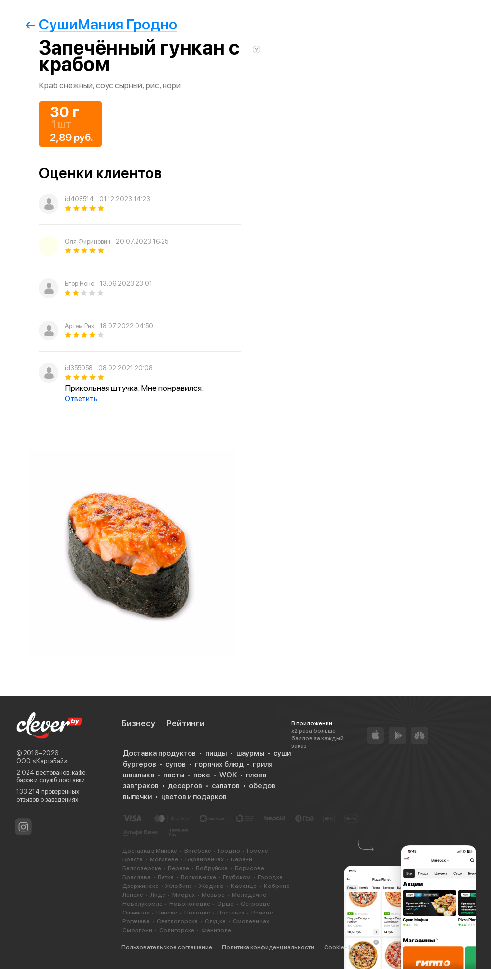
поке (201, 775)
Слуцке (215, 921)
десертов (185, 785)
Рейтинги (185, 723)
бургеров (139, 764)
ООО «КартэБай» (42, 761)
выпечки (137, 796)
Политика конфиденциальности (268, 947)
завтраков (141, 785)
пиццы (216, 753)
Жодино (211, 886)
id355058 (79, 368)
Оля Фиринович (87, 241)
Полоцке (197, 912)
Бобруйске (212, 868)
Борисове (249, 868)
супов (175, 764)
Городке (270, 877)
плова (256, 775)
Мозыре (213, 894)
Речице (262, 912)
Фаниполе (216, 930)
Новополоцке (189, 903)
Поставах (231, 912)
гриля (263, 764)
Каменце (244, 886)
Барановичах (204, 859)
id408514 (79, 199)
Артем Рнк (79, 326)
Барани (241, 859)
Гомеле (257, 850)
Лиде (157, 894)
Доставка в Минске (149, 850)
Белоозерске (141, 868)
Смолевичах (251, 921)
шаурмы (250, 753)
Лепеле (132, 894)
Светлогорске (177, 921)
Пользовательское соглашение (166, 947)
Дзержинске (140, 886)
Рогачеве (136, 921)
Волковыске (198, 877)
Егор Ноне (79, 283)
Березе (178, 868)
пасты (174, 775)
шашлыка (138, 775)
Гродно (229, 850)
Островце (255, 903)
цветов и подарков (194, 796)
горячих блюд (219, 764)
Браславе (136, 877)
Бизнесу (138, 723)
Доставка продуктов (159, 753)
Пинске (166, 912)
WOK (228, 775)
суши (282, 753)
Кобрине (277, 886)
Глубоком (237, 877)
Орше (225, 903)
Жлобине (178, 886)
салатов (226, 785)
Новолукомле (142, 903)
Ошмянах (135, 912)
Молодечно (249, 894)
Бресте (132, 859)
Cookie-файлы (345, 947)
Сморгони (137, 930)
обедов (262, 785)
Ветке (166, 877)
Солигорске (176, 930)
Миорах (183, 894)
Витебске (197, 850)
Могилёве (164, 859)
